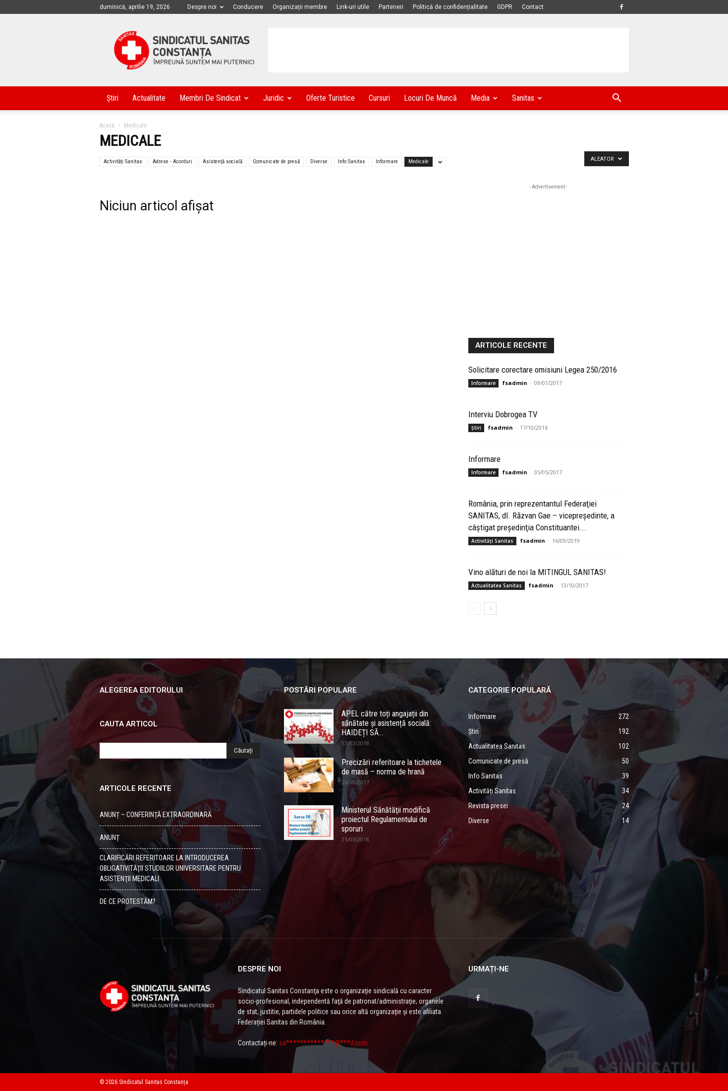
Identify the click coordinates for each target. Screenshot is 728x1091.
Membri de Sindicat (214, 98)
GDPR (504, 6)
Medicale (418, 161)
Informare (387, 161)
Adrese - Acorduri (172, 161)
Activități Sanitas (123, 161)
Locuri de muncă (430, 98)
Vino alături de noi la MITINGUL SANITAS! (537, 572)
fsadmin (515, 382)
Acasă (107, 125)
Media (484, 98)
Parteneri (391, 6)
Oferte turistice (330, 98)
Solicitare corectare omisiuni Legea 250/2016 (542, 370)
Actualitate (149, 98)
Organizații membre (300, 6)
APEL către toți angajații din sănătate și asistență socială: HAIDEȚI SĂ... (386, 723)
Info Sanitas (351, 161)
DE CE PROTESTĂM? (128, 901)
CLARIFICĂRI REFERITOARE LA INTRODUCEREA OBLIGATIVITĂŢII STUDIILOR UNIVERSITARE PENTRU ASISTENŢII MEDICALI (170, 868)
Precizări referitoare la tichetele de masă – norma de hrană (391, 767)
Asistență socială (222, 161)
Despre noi (205, 6)
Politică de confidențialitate (450, 6)
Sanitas (527, 98)
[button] (617, 99)
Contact (533, 6)
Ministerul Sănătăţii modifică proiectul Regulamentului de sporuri (385, 819)
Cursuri (379, 98)
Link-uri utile (352, 6)
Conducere (248, 6)
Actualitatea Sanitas (496, 585)
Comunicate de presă (276, 161)
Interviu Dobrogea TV (503, 414)
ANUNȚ (109, 837)
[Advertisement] (448, 50)
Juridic (277, 98)
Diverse (319, 161)
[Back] (474, 608)
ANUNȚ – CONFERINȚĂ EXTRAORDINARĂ (156, 815)
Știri (112, 98)
